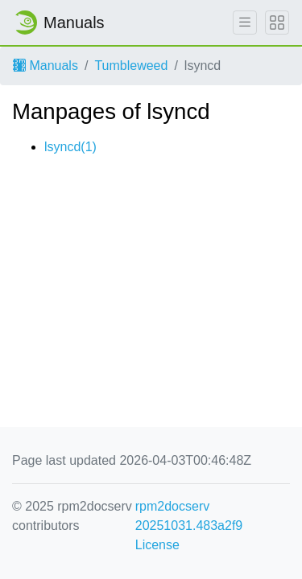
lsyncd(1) (70, 147)
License (157, 545)
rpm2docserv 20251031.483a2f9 (188, 515)
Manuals (45, 65)
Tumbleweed (131, 65)
